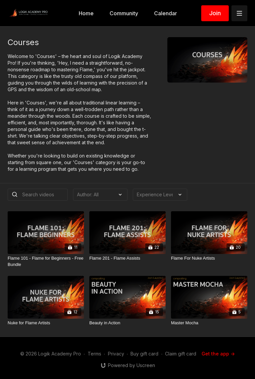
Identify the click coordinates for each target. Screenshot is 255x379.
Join (215, 13)
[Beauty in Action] (127, 323)
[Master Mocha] (209, 323)
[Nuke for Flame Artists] (46, 323)
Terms (94, 353)
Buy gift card (144, 353)
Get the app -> (218, 353)
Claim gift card (180, 353)
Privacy (116, 353)
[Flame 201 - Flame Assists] (127, 258)
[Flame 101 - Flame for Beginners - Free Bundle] (46, 261)
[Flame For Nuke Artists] (209, 258)
